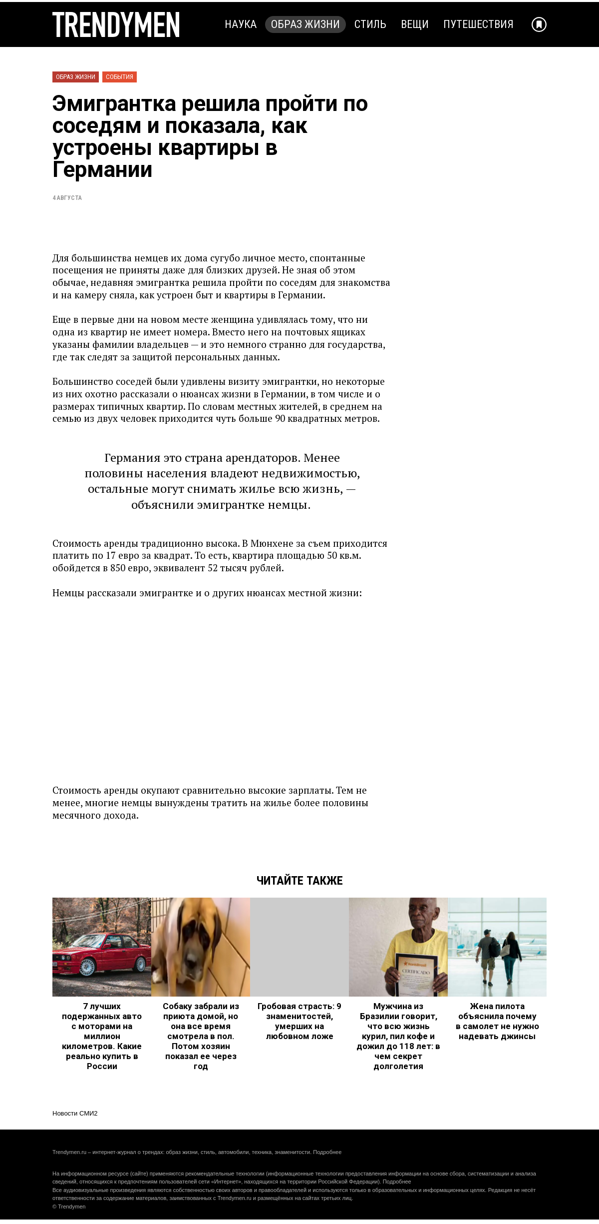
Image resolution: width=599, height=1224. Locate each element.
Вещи (415, 24)
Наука (241, 24)
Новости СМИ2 (75, 1113)
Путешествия (478, 24)
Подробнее (327, 1152)
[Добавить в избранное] (539, 24)
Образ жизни (305, 24)
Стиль (370, 24)
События (119, 76)
